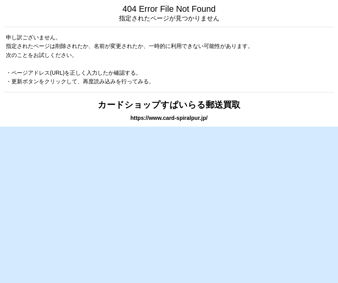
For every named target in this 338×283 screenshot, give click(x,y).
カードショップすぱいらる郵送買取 (169, 105)
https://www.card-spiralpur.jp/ (169, 118)
